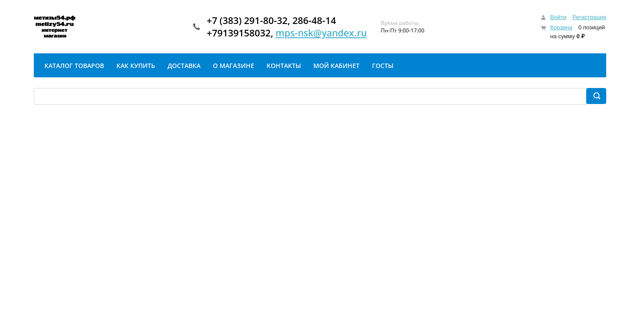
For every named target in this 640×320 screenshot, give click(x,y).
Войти (558, 17)
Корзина (561, 27)
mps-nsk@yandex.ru (321, 33)
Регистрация (589, 17)
